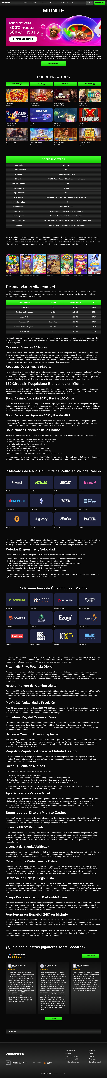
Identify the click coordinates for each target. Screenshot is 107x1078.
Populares (17, 84)
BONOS (34, 3)
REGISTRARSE (99, 2)
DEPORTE (43, 3)
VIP (72, 3)
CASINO (25, 3)
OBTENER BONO (54, 64)
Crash (65, 84)
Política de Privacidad (72, 1062)
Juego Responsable (95, 1062)
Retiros (91, 1053)
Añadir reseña (90, 956)
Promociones (93, 1059)
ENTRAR (89, 3)
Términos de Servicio (72, 1059)
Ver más (53, 1018)
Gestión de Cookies (72, 1056)
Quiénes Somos (70, 1050)
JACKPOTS (64, 3)
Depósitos (92, 1050)
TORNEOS (53, 3)
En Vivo (41, 84)
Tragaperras (90, 84)
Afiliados (68, 1053)
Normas (91, 1056)
